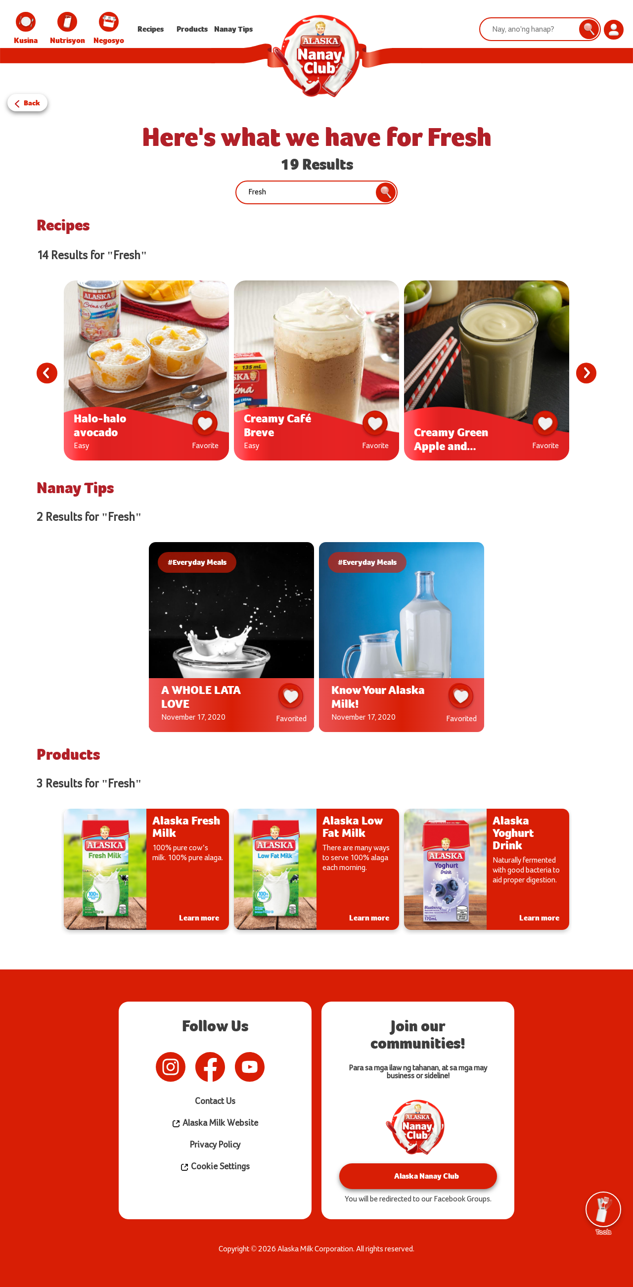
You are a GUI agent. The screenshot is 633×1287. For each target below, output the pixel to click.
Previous (48, 373)
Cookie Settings (215, 1166)
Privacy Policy (214, 1145)
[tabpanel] (146, 372)
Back (32, 101)
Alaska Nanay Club (418, 1176)
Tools (603, 1212)
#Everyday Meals (205, 562)
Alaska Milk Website (215, 1123)
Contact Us (214, 1101)
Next (584, 373)
